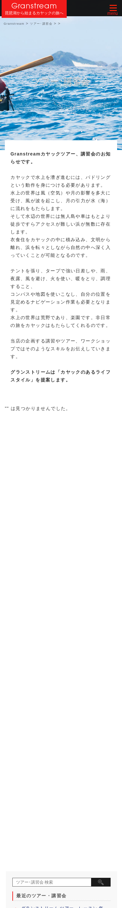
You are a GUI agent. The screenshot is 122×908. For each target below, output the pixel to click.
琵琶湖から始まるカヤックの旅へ (34, 13)
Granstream (34, 5)
